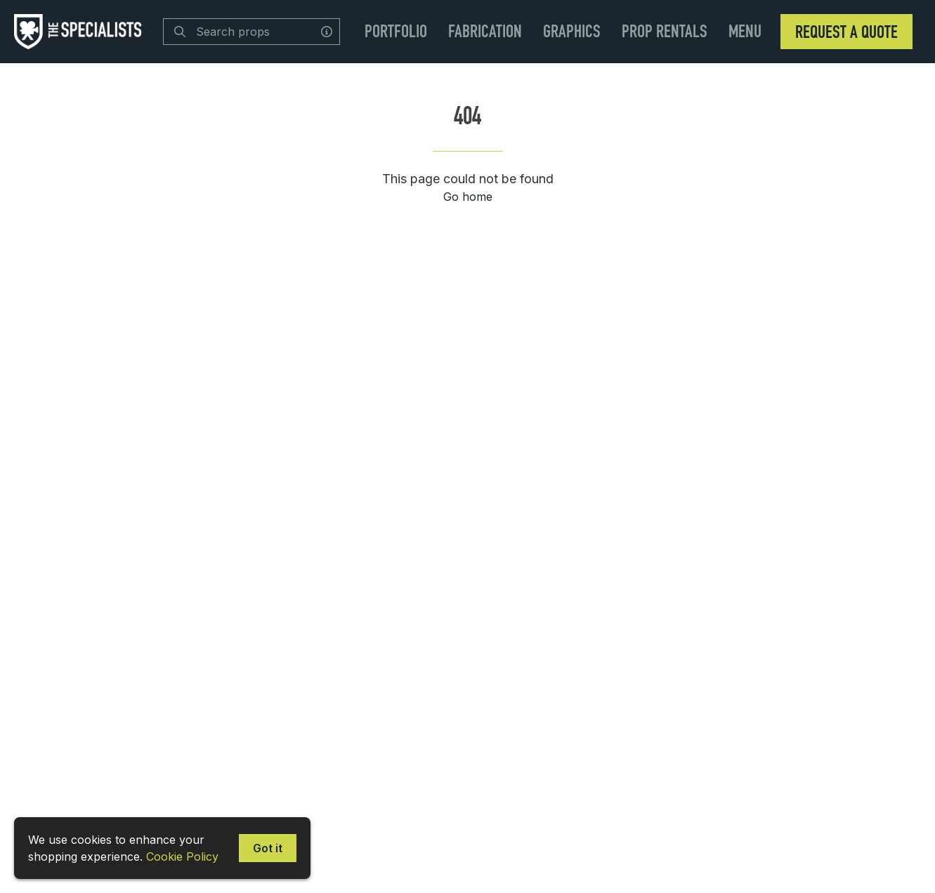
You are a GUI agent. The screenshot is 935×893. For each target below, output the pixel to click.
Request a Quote (846, 32)
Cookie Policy (182, 856)
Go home (467, 197)
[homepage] (81, 31)
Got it (267, 848)
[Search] (180, 31)
